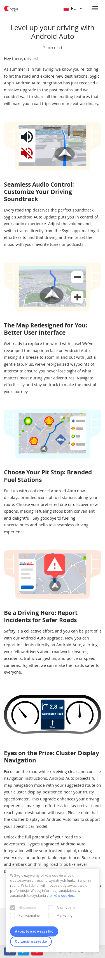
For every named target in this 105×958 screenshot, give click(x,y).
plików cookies (62, 895)
